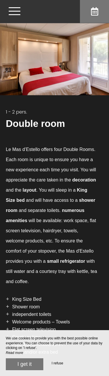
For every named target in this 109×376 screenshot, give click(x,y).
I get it (24, 364)
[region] (54, 235)
